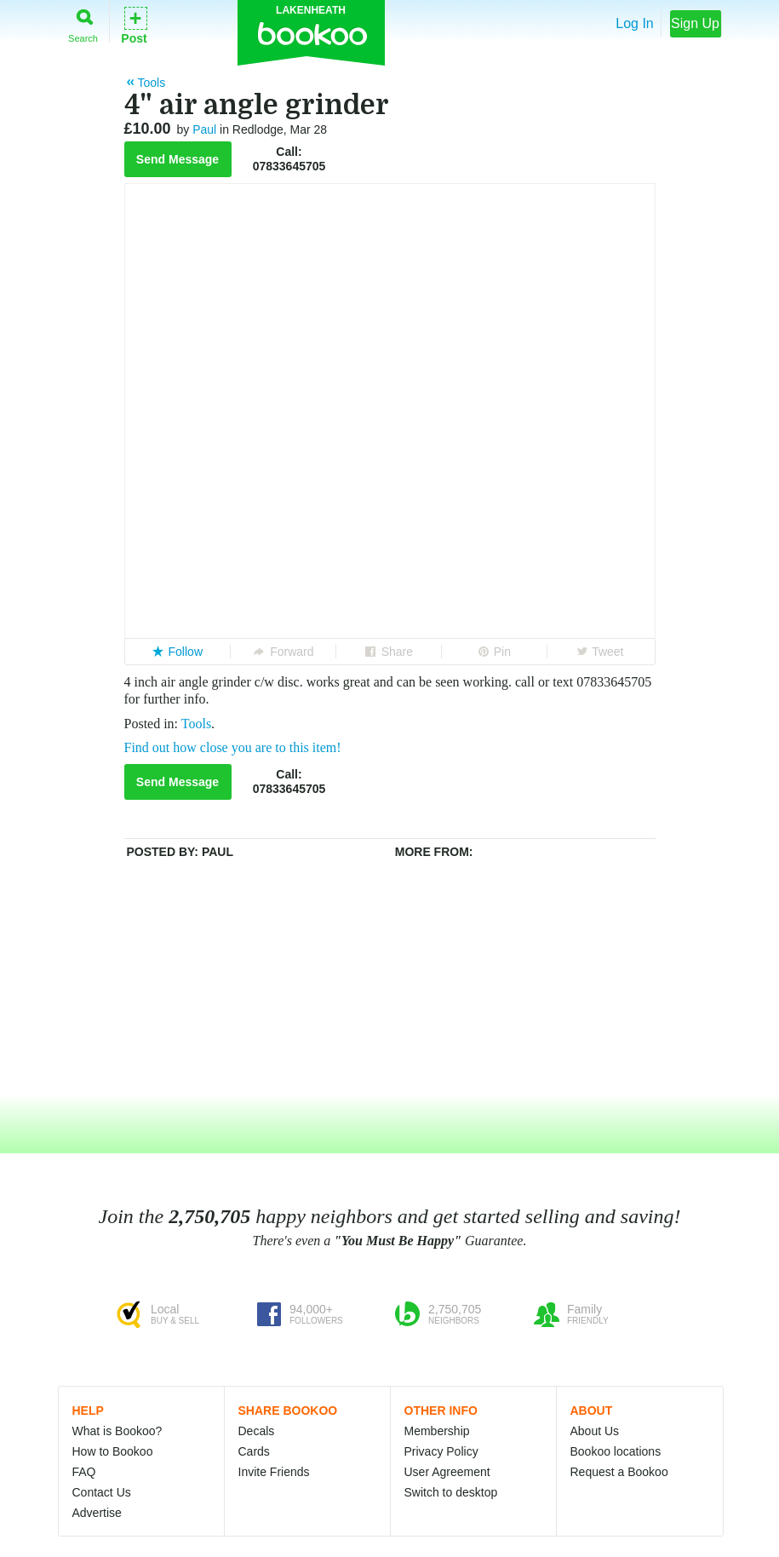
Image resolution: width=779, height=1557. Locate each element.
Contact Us (101, 1492)
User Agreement (447, 1472)
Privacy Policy (441, 1451)
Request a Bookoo (619, 1472)
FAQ (84, 1472)
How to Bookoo (112, 1451)
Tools (196, 723)
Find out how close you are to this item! (232, 747)
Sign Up (695, 23)
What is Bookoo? (117, 1431)
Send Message (177, 159)
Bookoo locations (616, 1451)
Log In (634, 23)
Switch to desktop (451, 1492)
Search (83, 23)
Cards (254, 1451)
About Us (595, 1431)
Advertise (97, 1513)
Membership (437, 1431)
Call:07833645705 (289, 159)
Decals (256, 1431)
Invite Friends (274, 1472)
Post (133, 24)
